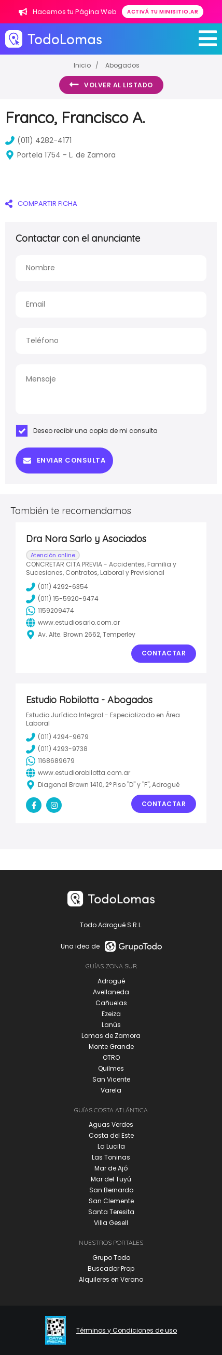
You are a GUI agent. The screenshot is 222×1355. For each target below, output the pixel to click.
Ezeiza (111, 1013)
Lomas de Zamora (111, 1035)
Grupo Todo (111, 1257)
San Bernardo (111, 1190)
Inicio (82, 65)
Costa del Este (111, 1135)
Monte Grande (111, 1046)
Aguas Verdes (111, 1124)
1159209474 (50, 610)
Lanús (111, 1024)
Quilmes (111, 1068)
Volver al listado (111, 85)
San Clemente (111, 1200)
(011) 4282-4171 (38, 140)
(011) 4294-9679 (57, 737)
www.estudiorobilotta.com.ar (78, 773)
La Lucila (111, 1146)
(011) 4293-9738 (57, 749)
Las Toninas (111, 1157)
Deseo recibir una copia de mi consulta (87, 431)
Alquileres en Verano (111, 1279)
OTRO (111, 1057)
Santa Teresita (111, 1211)
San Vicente (111, 1079)
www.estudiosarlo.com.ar (73, 622)
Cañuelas (111, 1002)
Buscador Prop (111, 1268)
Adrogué (111, 981)
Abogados (122, 65)
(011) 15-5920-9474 (62, 598)
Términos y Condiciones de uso (126, 1330)
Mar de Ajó (111, 1168)
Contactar (164, 653)
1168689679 (50, 761)
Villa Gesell (111, 1222)
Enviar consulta (64, 460)
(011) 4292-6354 (57, 586)
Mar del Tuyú (111, 1179)
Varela (111, 1090)
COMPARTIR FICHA (41, 203)
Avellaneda (111, 992)
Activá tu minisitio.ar (162, 12)
